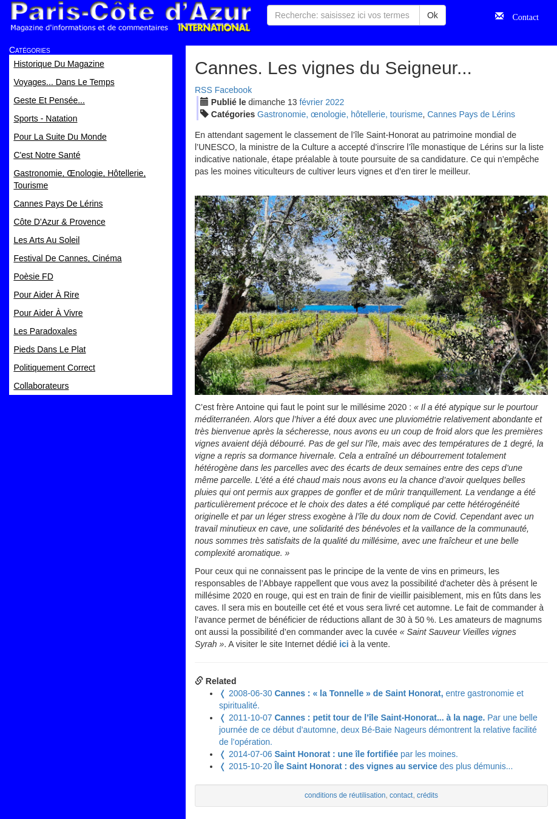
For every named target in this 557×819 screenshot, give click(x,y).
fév (311, 102)
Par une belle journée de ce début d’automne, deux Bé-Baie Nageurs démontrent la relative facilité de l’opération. (378, 730)
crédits (427, 795)
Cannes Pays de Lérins (471, 114)
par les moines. (338, 754)
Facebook (233, 90)
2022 (334, 102)
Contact (521, 16)
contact (401, 795)
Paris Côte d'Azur (130, 16)
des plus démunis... (366, 766)
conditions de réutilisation (345, 795)
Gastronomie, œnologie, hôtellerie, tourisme (339, 114)
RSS (203, 90)
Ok (432, 15)
